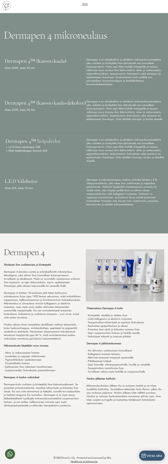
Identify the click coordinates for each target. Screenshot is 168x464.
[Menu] (85, 4)
